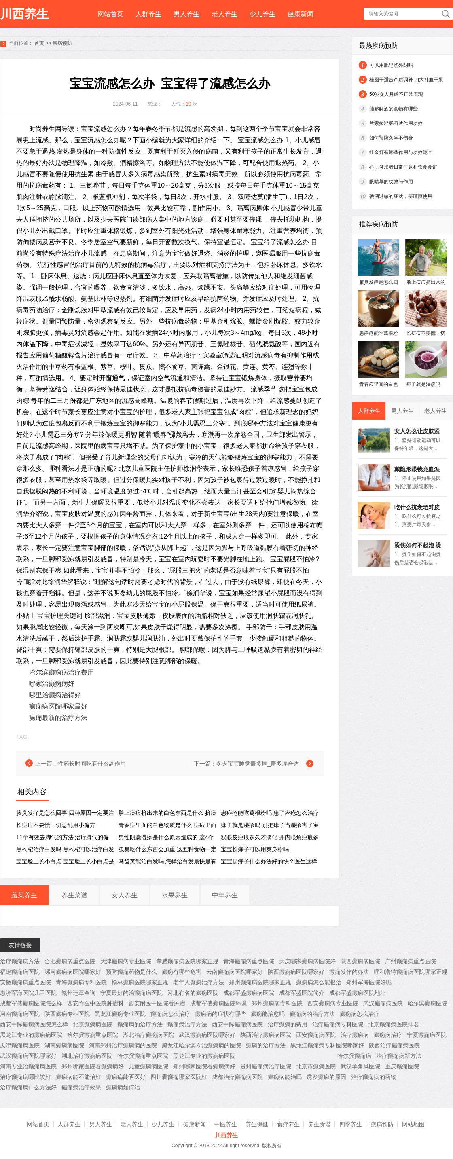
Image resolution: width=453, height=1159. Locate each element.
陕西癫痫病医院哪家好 (296, 972)
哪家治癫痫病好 (51, 683)
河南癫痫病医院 (20, 1014)
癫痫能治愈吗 (268, 1014)
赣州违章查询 (78, 993)
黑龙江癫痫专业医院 (120, 1014)
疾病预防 (62, 43)
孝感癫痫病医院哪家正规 (187, 961)
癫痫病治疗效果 (81, 1087)
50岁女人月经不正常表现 (396, 94)
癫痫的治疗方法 (266, 1045)
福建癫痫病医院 (20, 972)
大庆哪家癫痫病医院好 (307, 961)
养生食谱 (319, 1124)
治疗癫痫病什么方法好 (28, 1087)
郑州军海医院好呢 (369, 982)
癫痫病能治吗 (285, 1077)
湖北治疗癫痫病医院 (148, 1035)
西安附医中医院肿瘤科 (95, 1003)
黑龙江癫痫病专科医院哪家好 (327, 1045)
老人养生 (224, 14)
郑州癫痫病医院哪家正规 (260, 982)
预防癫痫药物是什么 (131, 972)
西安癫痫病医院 (316, 1035)
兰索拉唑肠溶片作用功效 (396, 123)
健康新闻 (300, 14)
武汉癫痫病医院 (383, 1003)
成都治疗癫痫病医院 (237, 1077)
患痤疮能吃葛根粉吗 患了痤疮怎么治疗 (270, 813)
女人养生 (125, 895)
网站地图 (413, 1124)
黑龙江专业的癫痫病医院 (31, 1035)
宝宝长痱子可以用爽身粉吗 (255, 849)
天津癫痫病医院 (20, 1045)
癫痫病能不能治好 (78, 1077)
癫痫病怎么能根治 (318, 982)
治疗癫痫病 (355, 1035)
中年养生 (225, 895)
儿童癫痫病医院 (148, 1066)
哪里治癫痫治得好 (55, 695)
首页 (39, 43)
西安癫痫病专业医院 (332, 1003)
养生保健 (257, 1124)
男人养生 (186, 14)
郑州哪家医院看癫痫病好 (92, 1066)
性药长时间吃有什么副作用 (92, 763)
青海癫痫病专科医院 (81, 982)
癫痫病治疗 (388, 1035)
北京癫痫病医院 (92, 1024)
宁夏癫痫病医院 (427, 1035)
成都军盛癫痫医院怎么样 (31, 1003)
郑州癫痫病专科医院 (277, 1003)
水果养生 (175, 895)
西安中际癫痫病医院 (237, 1024)
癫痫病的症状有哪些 (220, 1014)
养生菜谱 (74, 895)
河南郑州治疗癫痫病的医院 (123, 1045)
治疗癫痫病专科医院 (337, 1024)
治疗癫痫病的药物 (373, 1077)
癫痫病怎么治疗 (170, 1014)
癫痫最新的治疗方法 (58, 717)
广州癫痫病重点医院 (410, 961)
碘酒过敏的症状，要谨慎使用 (400, 196)
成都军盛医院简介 (301, 993)
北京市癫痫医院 (316, 1066)
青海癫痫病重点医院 (248, 961)
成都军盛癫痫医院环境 (218, 1003)
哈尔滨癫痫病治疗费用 (61, 672)
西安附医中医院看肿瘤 (157, 1003)
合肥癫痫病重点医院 (69, 961)
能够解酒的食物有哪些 (393, 109)
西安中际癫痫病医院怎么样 (34, 1024)
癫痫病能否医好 (126, 1077)
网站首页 (110, 14)
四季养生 (350, 1124)
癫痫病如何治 (123, 1087)
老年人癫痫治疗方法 (198, 982)
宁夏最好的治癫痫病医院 (131, 993)
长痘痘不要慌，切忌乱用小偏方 (55, 825)
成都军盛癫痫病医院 (248, 993)
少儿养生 (262, 14)
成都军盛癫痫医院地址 (357, 993)
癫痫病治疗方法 (187, 1024)
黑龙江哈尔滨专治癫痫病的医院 (201, 1045)
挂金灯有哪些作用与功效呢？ (400, 152)
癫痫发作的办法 (349, 972)
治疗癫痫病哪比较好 (25, 1077)
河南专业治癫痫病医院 (28, 1066)
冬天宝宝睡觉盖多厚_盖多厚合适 (257, 763)
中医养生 (225, 1124)
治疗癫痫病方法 (20, 961)
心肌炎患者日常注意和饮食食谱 (403, 167)
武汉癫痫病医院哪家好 (207, 1035)
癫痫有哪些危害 (181, 972)
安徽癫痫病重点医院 (25, 982)
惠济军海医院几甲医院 (28, 993)
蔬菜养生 (24, 895)
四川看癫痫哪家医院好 (178, 1077)
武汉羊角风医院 (360, 1066)
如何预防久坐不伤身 (391, 138)
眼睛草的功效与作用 (391, 181)
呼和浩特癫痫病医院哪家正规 (410, 972)
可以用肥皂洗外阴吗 (391, 65)
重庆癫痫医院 (402, 1066)
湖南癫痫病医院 (64, 1045)
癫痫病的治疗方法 (312, 1014)
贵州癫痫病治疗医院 (265, 1066)
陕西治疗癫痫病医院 (265, 1035)
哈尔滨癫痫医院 (427, 1003)
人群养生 (148, 14)
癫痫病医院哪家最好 (58, 706)
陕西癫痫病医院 (360, 961)
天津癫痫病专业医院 (125, 961)
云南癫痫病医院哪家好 (234, 972)
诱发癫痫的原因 (326, 1077)
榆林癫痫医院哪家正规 (140, 982)
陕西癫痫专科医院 (67, 1014)
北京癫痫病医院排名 (393, 1024)
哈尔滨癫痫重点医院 (92, 1035)
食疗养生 (288, 1124)
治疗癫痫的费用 (287, 1024)
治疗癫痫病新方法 (398, 1056)
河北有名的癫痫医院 (192, 993)
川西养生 (24, 14)
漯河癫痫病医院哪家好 (72, 972)
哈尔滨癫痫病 (354, 1056)
